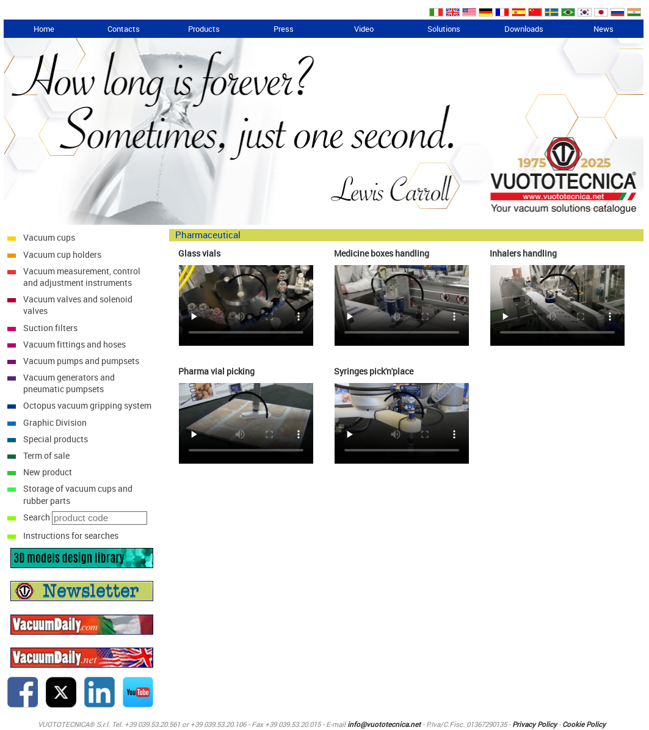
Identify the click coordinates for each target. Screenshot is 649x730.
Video (364, 28)
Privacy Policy (534, 724)
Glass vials (199, 253)
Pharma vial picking (216, 371)
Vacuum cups (49, 237)
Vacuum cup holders (62, 254)
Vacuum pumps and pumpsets (81, 361)
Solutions (443, 28)
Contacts (123, 28)
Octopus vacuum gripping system (87, 405)
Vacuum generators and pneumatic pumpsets (69, 383)
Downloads (523, 28)
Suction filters (50, 328)
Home (44, 28)
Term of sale (46, 455)
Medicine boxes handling (381, 253)
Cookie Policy (584, 724)
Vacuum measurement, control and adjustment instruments (81, 276)
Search (36, 517)
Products (204, 28)
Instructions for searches (70, 535)
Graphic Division (55, 422)
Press (284, 28)
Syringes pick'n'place (373, 371)
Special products (55, 439)
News (603, 28)
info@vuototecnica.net (384, 724)
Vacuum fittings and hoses (74, 344)
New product (47, 472)
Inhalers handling (523, 253)
